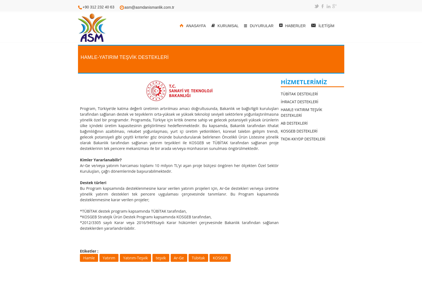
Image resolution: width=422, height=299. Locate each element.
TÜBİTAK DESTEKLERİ (299, 93)
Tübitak (198, 257)
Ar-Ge (179, 257)
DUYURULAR (261, 26)
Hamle (89, 257)
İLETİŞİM (326, 26)
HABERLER (295, 26)
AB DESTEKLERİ (294, 123)
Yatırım (109, 257)
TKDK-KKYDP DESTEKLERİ (303, 138)
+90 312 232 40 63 (98, 7)
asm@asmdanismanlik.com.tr (149, 7)
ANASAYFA (196, 26)
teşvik (161, 257)
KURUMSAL (228, 26)
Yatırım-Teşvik (135, 257)
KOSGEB (220, 257)
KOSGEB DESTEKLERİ (299, 131)
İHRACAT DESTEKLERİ (299, 101)
